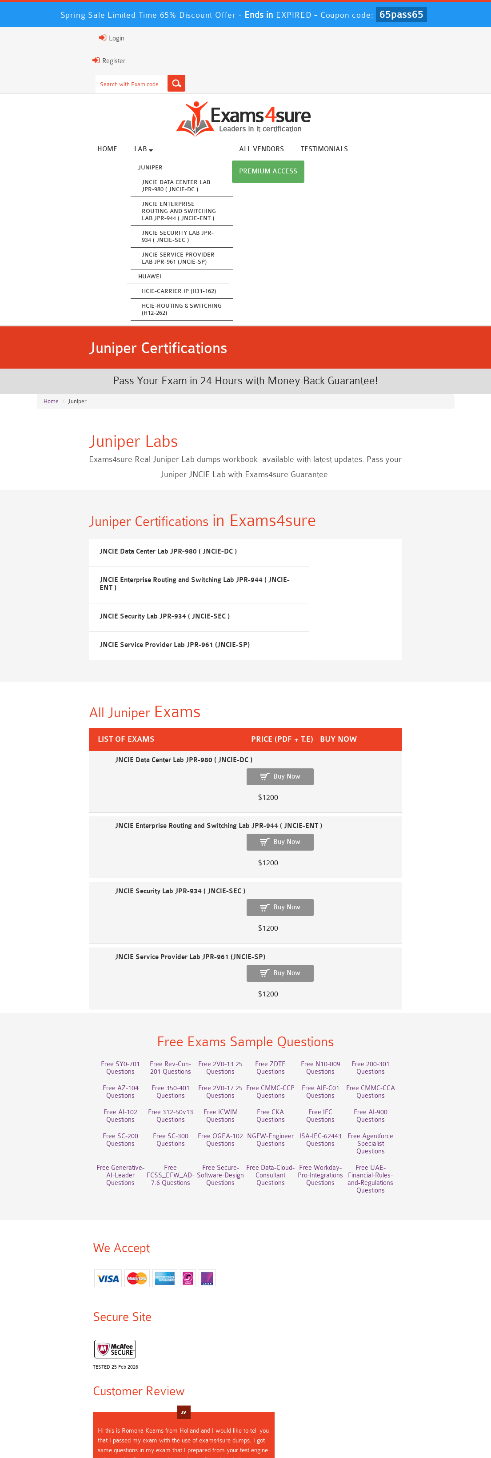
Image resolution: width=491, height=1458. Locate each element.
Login (50, 37)
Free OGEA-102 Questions (351, 1034)
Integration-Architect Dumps (280, 1384)
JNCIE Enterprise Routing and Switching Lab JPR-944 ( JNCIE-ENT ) (212, 211)
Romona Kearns (260, 1295)
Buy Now (422, 783)
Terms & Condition (208, 1433)
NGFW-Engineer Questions (422, 1034)
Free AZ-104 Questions (280, 973)
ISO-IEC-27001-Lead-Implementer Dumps (210, 1388)
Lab (176, 150)
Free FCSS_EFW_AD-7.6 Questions (281, 1058)
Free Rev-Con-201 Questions (139, 960)
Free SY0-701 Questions (69, 957)
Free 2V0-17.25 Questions (422, 977)
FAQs (116, 1433)
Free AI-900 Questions (140, 1030)
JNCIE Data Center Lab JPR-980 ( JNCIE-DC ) (209, 186)
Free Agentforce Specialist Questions (139, 1058)
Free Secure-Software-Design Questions (351, 1058)
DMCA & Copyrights (323, 1433)
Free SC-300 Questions (281, 1030)
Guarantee (153, 1433)
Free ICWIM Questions (422, 997)
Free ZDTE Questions (280, 957)
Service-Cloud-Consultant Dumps (210, 1369)
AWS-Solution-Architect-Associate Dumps (68, 1373)
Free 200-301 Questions (422, 957)
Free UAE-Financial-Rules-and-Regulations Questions (139, 1086)
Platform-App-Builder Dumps (280, 1369)
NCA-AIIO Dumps (351, 1395)
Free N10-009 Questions (351, 957)
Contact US (264, 1433)
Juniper (183, 168)
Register (47, 60)
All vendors (294, 150)
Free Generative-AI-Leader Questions (210, 1058)
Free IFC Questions (69, 1030)
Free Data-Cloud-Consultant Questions (422, 1058)
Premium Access (427, 150)
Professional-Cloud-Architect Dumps (139, 1369)
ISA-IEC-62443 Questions (69, 1058)
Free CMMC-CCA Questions (210, 1001)
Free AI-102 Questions (281, 997)
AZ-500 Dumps (351, 1365)
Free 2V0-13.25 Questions (210, 960)
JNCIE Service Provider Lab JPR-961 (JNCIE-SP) (211, 259)
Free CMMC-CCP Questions (68, 1001)
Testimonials (357, 150)
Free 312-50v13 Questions (351, 1001)
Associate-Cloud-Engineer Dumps (422, 1369)
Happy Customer (255, 1311)
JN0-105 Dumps (422, 1380)
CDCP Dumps (351, 1388)
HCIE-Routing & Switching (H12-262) (215, 310)
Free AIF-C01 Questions (139, 997)
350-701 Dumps (139, 1380)
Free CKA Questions (422, 1014)
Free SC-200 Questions (210, 1030)
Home (140, 150)
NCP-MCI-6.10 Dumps (280, 1399)
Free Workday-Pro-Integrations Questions (68, 1082)
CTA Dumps (422, 1388)
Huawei (182, 277)
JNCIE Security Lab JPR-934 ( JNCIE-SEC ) (211, 237)
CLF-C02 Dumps (351, 1380)
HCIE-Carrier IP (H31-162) (212, 292)
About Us (79, 1433)
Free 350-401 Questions (351, 973)
